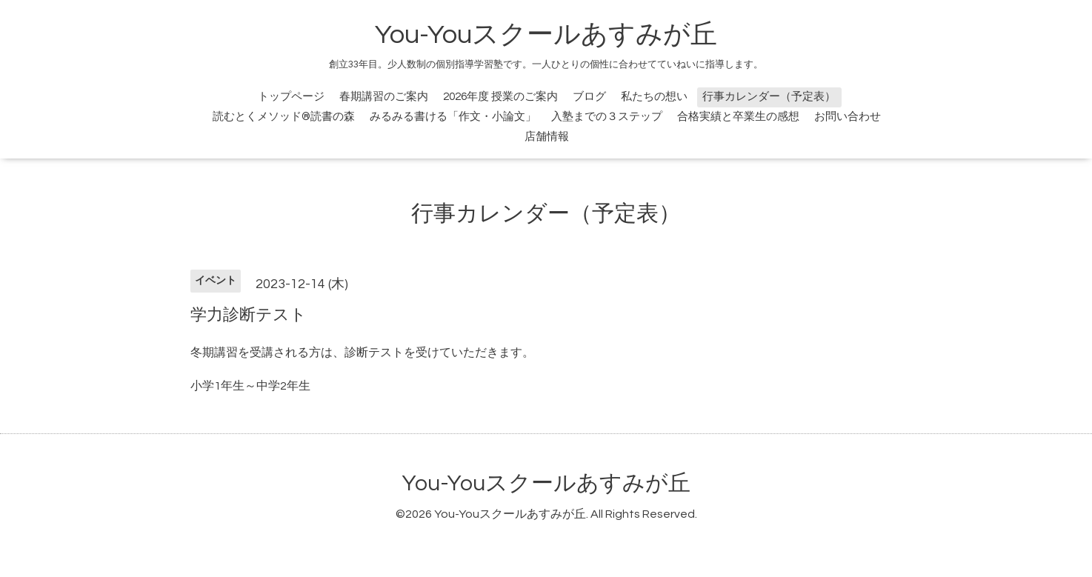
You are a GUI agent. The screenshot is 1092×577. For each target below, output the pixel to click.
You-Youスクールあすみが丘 (546, 35)
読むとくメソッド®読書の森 (284, 116)
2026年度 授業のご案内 (500, 96)
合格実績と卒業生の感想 (738, 116)
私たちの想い (654, 96)
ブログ (589, 96)
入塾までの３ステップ (606, 116)
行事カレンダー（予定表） (769, 96)
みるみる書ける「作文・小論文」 (453, 116)
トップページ (291, 96)
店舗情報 (547, 136)
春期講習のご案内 (383, 96)
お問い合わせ (847, 116)
